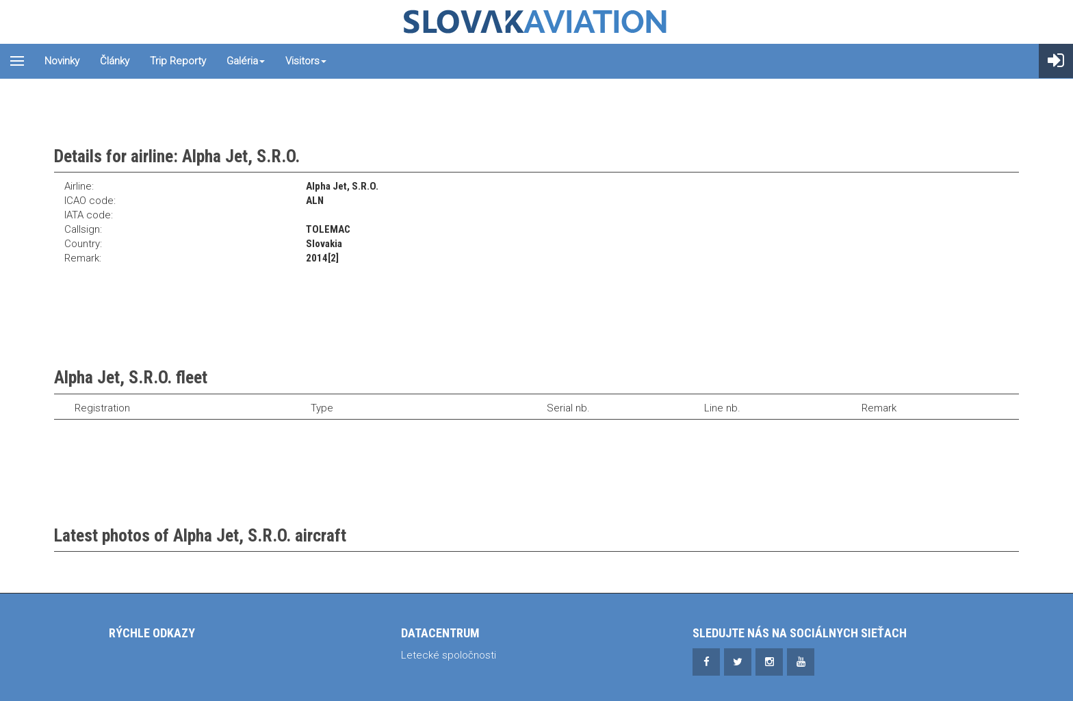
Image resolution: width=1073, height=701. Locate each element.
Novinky (61, 61)
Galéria (246, 61)
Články (114, 61)
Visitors (305, 61)
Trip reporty (178, 61)
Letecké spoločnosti (448, 655)
